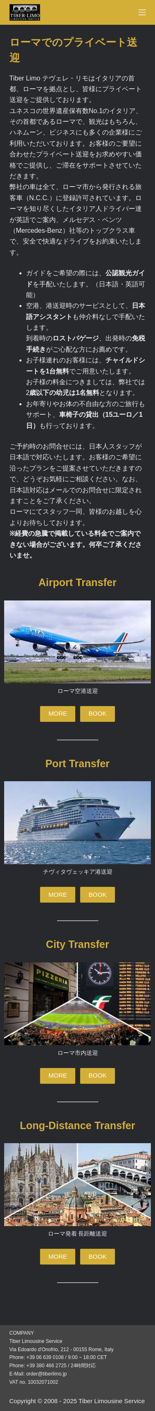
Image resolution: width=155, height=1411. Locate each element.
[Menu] (142, 12)
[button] (58, 714)
